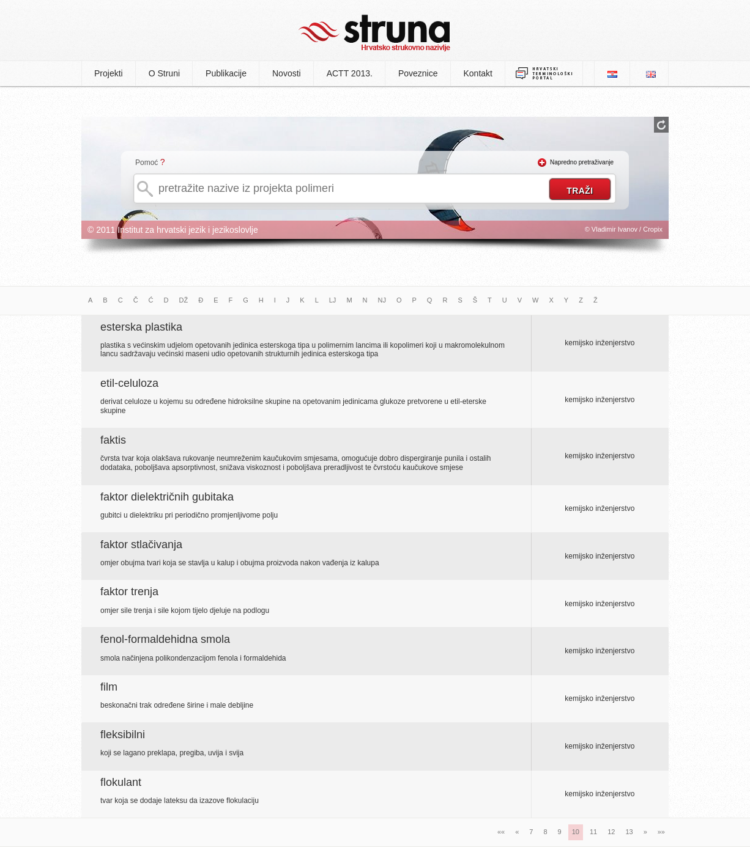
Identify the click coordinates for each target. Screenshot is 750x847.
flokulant (120, 782)
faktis (113, 440)
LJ (332, 300)
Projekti (108, 73)
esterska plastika (141, 327)
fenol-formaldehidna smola (165, 639)
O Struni (164, 73)
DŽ (183, 300)
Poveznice (418, 73)
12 (611, 831)
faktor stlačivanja (141, 544)
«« (501, 831)
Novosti (286, 73)
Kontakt (478, 73)
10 (575, 831)
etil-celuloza (129, 383)
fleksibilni (122, 734)
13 (629, 831)
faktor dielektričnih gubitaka (167, 497)
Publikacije (226, 73)
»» (661, 831)
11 (593, 831)
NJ (382, 300)
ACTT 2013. (350, 73)
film (108, 687)
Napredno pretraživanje (582, 162)
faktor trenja (129, 591)
